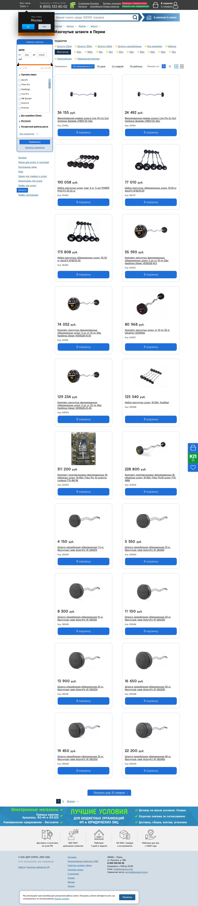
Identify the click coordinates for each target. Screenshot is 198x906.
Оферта (21, 867)
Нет (44, 26)
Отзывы (71, 878)
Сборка (71, 886)
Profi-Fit (25, 103)
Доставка (94, 3)
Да (28, 26)
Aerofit (24, 80)
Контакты (82, 6)
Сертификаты (96, 6)
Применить (35, 142)
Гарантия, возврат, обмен (80, 865)
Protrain (25, 108)
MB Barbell (26, 98)
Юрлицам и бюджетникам (134, 3)
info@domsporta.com (123, 869)
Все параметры (27, 134)
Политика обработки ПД (38, 867)
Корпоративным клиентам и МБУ (83, 861)
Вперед (71, 801)
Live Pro (25, 94)
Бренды (71, 882)
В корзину (83, 132)
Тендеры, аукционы (112, 3)
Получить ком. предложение (135, 6)
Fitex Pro (25, 84)
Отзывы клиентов (111, 6)
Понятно (127, 897)
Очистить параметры (34, 147)
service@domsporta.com (136, 872)
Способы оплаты (75, 870)
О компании (84, 3)
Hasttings (25, 89)
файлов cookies (62, 899)
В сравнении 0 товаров (165, 17)
